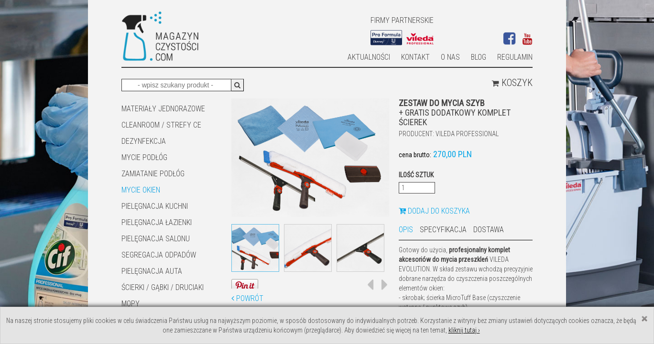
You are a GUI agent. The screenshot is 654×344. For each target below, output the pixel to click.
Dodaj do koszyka (434, 210)
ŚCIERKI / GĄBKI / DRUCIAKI (162, 287)
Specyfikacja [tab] (443, 229)
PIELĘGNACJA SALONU (155, 238)
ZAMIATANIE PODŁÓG (153, 173)
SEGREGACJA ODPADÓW (158, 254)
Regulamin (515, 57)
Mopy (130, 303)
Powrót (247, 298)
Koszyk (512, 82)
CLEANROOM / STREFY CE (161, 124)
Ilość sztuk (416, 175)
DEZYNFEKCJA (143, 141)
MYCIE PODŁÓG (144, 157)
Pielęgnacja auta (151, 271)
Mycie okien (140, 189)
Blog (478, 57)
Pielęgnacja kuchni (154, 206)
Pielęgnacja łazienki (156, 222)
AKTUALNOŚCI (369, 57)
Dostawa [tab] (488, 229)
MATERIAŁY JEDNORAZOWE (163, 108)
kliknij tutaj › (464, 330)
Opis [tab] (406, 229)
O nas (450, 57)
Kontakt (415, 57)
